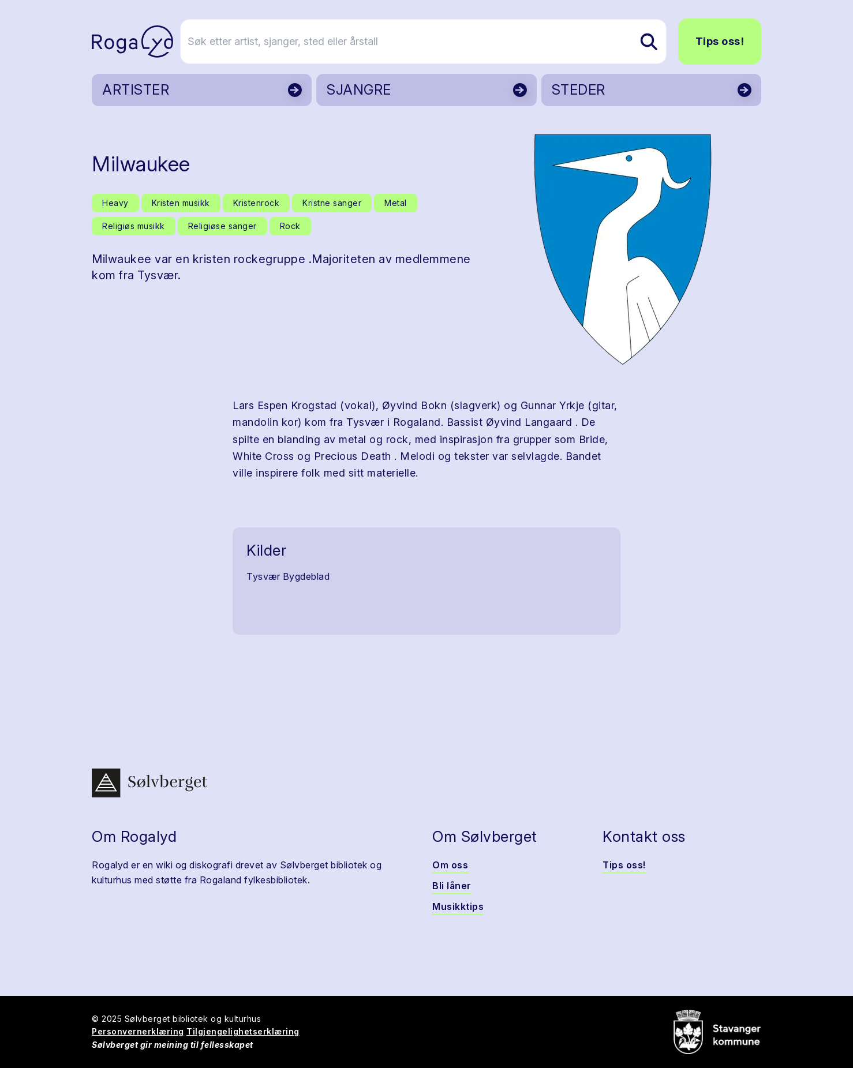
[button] (622, 249)
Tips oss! (719, 41)
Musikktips (458, 906)
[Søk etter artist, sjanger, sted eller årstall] (432, 41)
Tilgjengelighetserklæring (243, 1031)
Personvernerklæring (138, 1031)
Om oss (450, 865)
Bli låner (452, 885)
